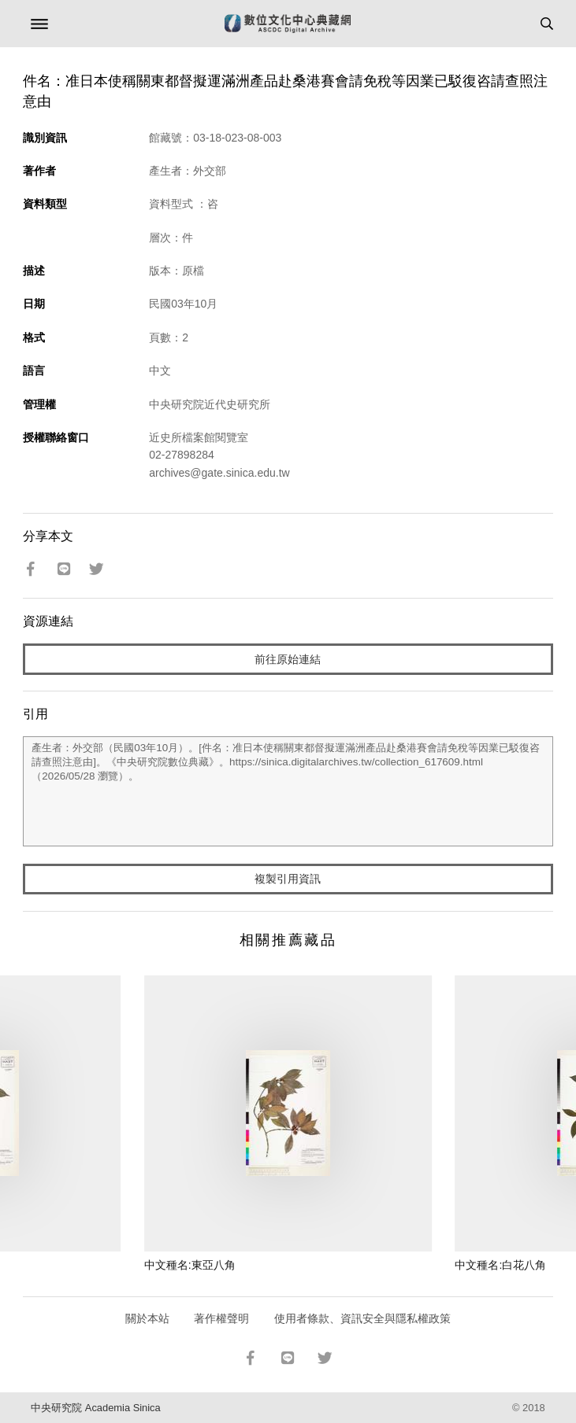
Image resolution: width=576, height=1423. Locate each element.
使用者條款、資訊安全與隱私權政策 (362, 1318)
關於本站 (147, 1318)
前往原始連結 (288, 659)
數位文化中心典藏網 (288, 23)
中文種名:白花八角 (500, 1265)
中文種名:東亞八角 (190, 1265)
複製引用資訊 (288, 878)
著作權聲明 (221, 1318)
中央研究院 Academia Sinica (95, 1408)
